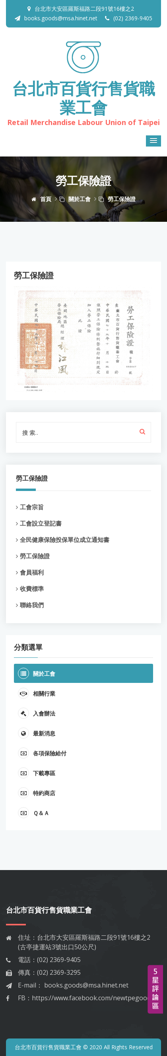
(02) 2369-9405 (128, 18)
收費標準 (30, 589)
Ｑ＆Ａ (33, 812)
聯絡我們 (30, 605)
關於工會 (75, 199)
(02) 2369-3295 (59, 972)
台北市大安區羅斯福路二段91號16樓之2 (84, 8)
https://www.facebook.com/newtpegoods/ (94, 997)
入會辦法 (36, 713)
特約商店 (36, 792)
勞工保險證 (117, 199)
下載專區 (36, 772)
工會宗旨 (30, 507)
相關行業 (36, 693)
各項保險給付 (42, 753)
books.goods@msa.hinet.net (56, 18)
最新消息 (36, 733)
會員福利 (30, 572)
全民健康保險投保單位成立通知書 (62, 540)
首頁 (41, 199)
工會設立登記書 (39, 523)
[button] (153, 141)
